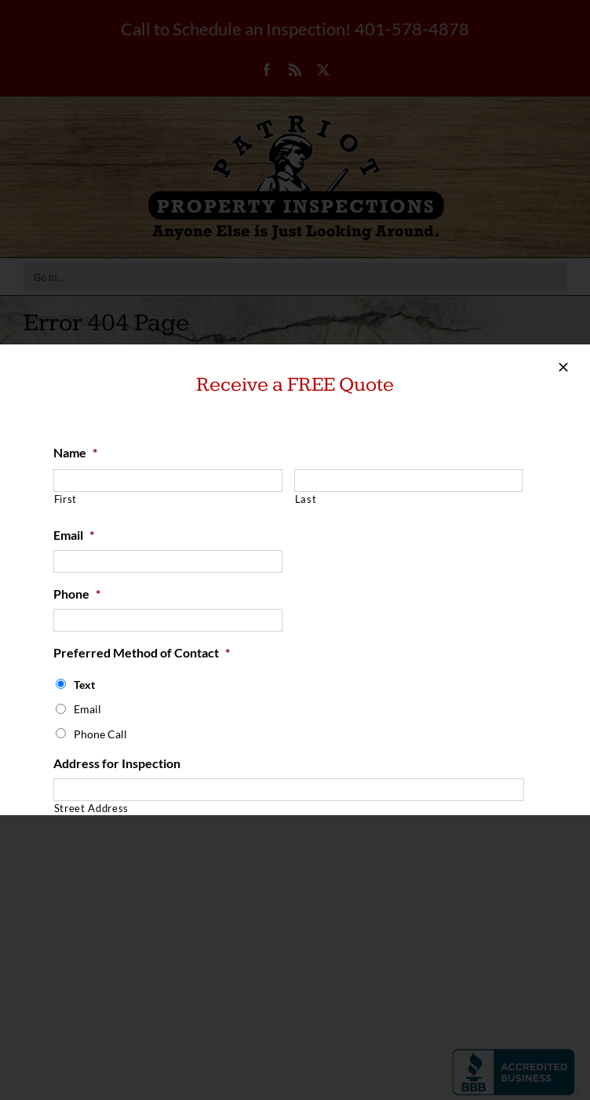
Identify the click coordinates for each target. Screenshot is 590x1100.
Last (306, 499)
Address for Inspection (116, 763)
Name (75, 452)
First (65, 499)
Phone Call (100, 734)
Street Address (91, 808)
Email (73, 534)
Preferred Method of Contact (141, 652)
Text (84, 684)
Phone (76, 593)
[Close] (563, 367)
